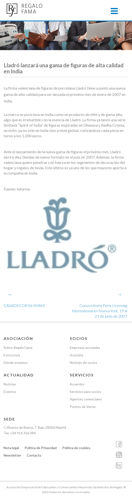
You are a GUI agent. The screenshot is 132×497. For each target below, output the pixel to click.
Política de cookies (76, 448)
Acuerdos (77, 384)
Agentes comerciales (86, 399)
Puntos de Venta (83, 407)
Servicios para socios (85, 392)
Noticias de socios (83, 362)
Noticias (10, 384)
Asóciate (76, 355)
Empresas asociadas (85, 347)
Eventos (10, 392)
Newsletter (12, 455)
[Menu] (114, 10)
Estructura (12, 355)
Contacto (34, 455)
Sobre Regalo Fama (18, 347)
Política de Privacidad (41, 448)
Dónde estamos (16, 362)
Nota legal (11, 448)
